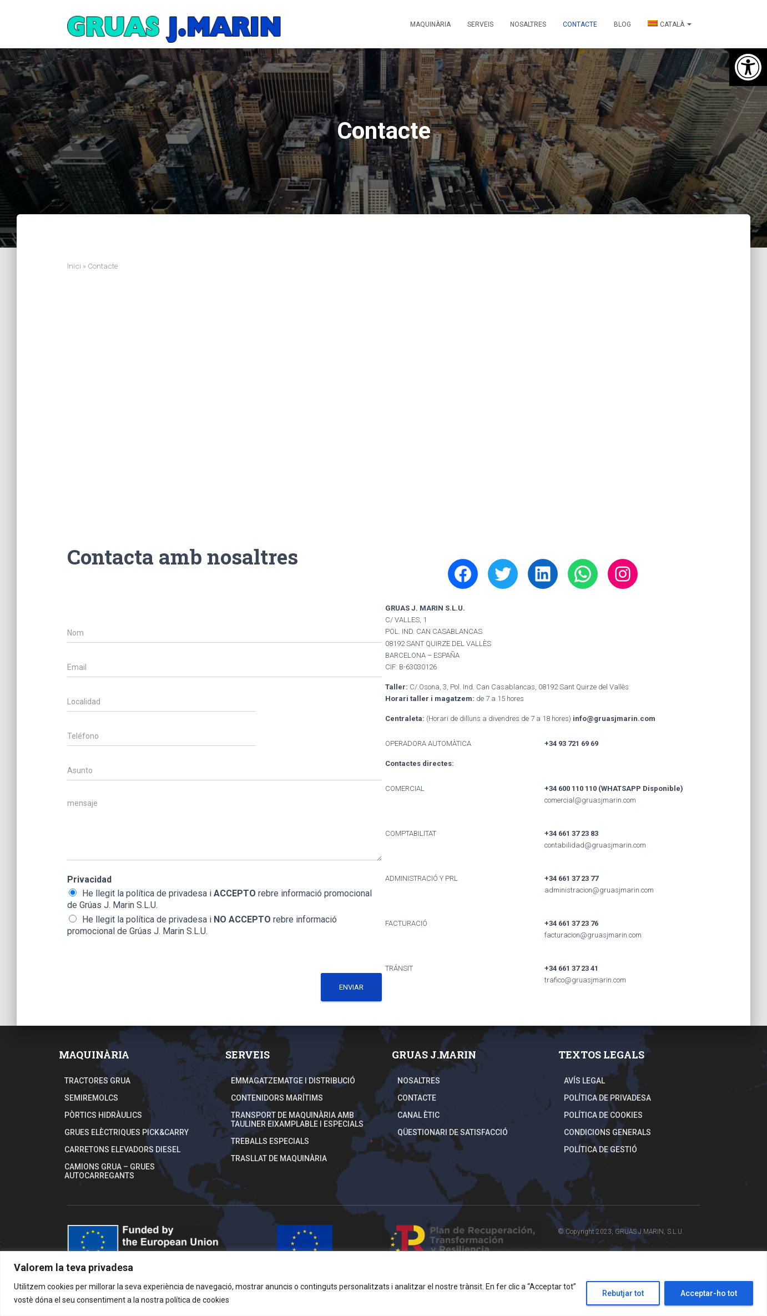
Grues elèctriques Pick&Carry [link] (126, 1132)
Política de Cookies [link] (603, 1115)
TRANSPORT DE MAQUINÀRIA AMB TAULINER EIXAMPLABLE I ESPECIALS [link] (297, 1119)
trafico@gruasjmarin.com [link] (585, 980)
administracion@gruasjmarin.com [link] (599, 890)
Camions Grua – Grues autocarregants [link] (109, 1171)
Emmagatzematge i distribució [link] (293, 1080)
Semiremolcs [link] (91, 1097)
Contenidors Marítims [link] (277, 1097)
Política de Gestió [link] (600, 1149)
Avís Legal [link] (584, 1080)
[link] (748, 67)
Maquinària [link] (430, 24)
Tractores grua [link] (97, 1080)
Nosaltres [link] (528, 24)
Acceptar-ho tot (708, 1293)
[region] (383, 1283)
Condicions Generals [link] (607, 1132)
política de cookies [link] (197, 1299)
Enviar (351, 987)
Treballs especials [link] (270, 1141)
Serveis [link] (480, 24)
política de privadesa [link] (166, 893)
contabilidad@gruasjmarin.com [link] (595, 845)
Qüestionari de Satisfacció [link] (452, 1132)
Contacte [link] (580, 24)
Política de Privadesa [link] (607, 1097)
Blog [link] (622, 24)
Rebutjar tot (623, 1293)
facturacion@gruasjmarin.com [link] (593, 935)
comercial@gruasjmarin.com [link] (590, 800)
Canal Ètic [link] (418, 1115)
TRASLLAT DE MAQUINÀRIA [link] (279, 1158)
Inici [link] (74, 265)
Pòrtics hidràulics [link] (103, 1115)
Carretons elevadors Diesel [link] (122, 1149)
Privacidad (89, 879)
